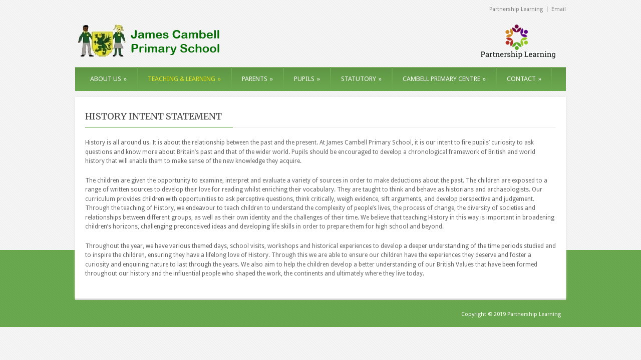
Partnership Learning (516, 9)
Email (558, 9)
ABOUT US (108, 78)
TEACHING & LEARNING (184, 78)
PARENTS (257, 78)
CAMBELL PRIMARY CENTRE (444, 78)
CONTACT (524, 78)
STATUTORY (361, 78)
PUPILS (307, 78)
